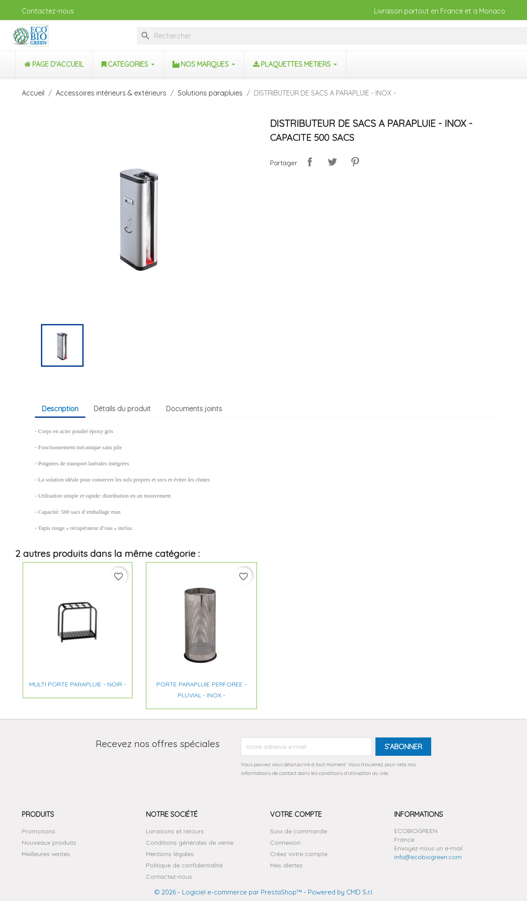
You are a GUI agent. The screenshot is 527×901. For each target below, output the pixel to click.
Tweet (332, 162)
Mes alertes (286, 865)
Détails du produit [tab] (122, 408)
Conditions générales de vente (189, 842)
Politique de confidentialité (184, 865)
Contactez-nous (48, 11)
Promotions (38, 831)
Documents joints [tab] (194, 408)
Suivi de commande (298, 831)
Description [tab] (60, 408)
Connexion (285, 842)
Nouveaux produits (49, 842)
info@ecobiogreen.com (428, 857)
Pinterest (355, 162)
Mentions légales (170, 854)
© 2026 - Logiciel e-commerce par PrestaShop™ (228, 892)
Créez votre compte (299, 854)
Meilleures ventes (46, 854)
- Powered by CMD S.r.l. (337, 892)
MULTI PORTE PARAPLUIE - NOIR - (77, 684)
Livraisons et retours (175, 831)
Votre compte (296, 814)
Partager (309, 162)
